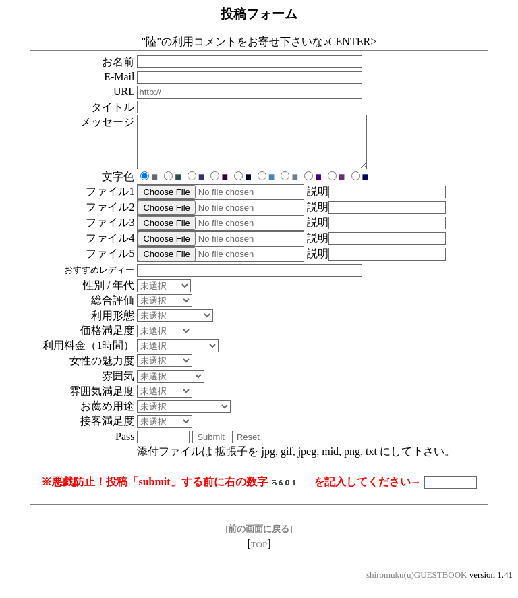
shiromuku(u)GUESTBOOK (416, 585)
